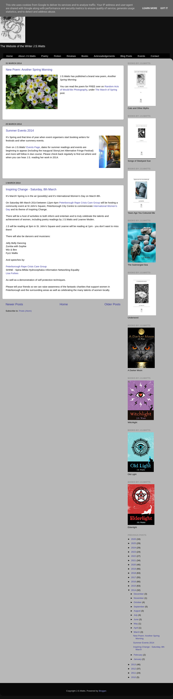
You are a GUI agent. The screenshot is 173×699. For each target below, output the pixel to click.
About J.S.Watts (27, 56)
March (137, 632)
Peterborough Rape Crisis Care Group (79, 202)
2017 (134, 577)
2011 (134, 673)
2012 (134, 668)
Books (84, 56)
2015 (134, 586)
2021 (134, 560)
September (139, 606)
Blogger (102, 691)
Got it (164, 8)
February (138, 655)
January (138, 659)
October (138, 602)
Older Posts (112, 304)
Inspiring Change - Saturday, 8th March (31, 189)
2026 (134, 539)
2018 (134, 573)
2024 (134, 547)
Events (141, 56)
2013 (134, 664)
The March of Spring (106, 89)
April (136, 628)
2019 (134, 569)
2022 (134, 556)
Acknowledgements (104, 56)
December (139, 594)
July (136, 615)
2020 (134, 564)
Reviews (71, 56)
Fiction (57, 56)
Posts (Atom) (25, 311)
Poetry (44, 56)
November (139, 598)
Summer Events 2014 (20, 130)
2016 (134, 581)
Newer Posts (14, 304)
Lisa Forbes (12, 273)
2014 (134, 590)
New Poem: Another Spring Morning (29, 69)
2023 (134, 552)
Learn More (149, 8)
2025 (134, 543)
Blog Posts (126, 56)
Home (9, 56)
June (136, 619)
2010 (134, 677)
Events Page (33, 147)
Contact (155, 56)
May (136, 623)
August (137, 611)
